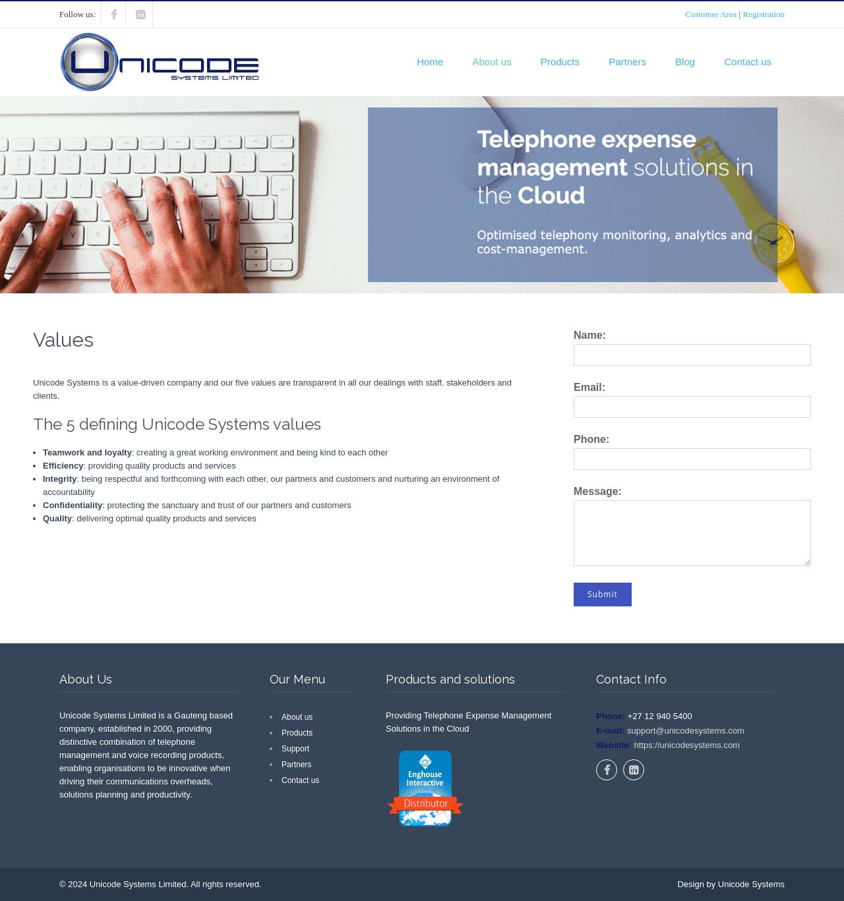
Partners (627, 61)
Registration (763, 14)
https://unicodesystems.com (686, 745)
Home (430, 61)
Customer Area (711, 14)
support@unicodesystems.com (684, 731)
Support (295, 748)
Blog (685, 61)
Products (560, 61)
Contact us (747, 61)
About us (491, 61)
